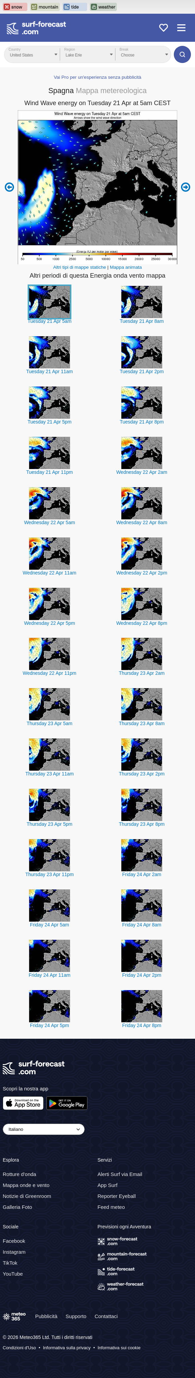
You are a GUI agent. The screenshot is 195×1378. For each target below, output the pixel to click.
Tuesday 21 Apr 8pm (142, 422)
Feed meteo (111, 1207)
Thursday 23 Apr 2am (142, 673)
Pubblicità (46, 1316)
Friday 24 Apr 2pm (141, 975)
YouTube (13, 1273)
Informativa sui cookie (119, 1347)
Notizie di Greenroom (27, 1196)
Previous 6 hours (9, 187)
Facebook (14, 1240)
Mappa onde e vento (26, 1185)
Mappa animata (126, 267)
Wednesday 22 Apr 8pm (141, 623)
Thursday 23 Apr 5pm (49, 824)
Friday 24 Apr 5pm (49, 1025)
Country (14, 49)
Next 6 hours (185, 187)
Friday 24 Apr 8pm (141, 1025)
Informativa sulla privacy (66, 1347)
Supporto (76, 1316)
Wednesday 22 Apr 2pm (141, 573)
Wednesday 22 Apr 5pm (49, 623)
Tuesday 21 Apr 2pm (142, 371)
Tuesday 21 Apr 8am (142, 321)
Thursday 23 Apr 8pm (142, 824)
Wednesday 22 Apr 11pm (49, 673)
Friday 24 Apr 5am (49, 924)
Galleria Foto (17, 1207)
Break (124, 49)
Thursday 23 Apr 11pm (49, 874)
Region (69, 49)
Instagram (14, 1251)
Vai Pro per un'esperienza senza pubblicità (97, 77)
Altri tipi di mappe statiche (79, 267)
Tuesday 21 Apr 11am (49, 371)
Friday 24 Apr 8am (141, 924)
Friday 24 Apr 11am (49, 975)
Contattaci (106, 1316)
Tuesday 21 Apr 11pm (49, 472)
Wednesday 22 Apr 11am (49, 573)
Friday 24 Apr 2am (141, 874)
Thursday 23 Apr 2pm (142, 773)
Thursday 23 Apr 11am (49, 773)
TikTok (10, 1262)
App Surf (107, 1185)
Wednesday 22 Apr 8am (141, 522)
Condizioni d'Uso (19, 1347)
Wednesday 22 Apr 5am (49, 522)
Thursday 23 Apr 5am (49, 723)
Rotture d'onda (19, 1174)
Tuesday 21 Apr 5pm (50, 422)
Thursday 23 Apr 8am (142, 723)
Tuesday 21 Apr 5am (50, 321)
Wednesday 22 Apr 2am (141, 472)
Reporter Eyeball (117, 1196)
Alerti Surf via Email (120, 1174)
